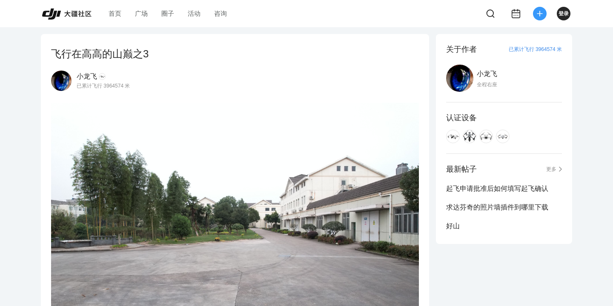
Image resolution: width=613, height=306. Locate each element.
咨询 (220, 13)
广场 (141, 13)
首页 (115, 13)
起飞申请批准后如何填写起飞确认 (497, 188)
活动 (194, 13)
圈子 (167, 13)
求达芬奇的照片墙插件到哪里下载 (497, 207)
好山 (453, 226)
